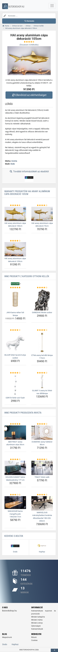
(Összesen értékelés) (29, 45)
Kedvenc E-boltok (13, 536)
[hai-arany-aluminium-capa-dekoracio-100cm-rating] (15, 205)
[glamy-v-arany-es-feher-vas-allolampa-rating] (42, 372)
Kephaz (15, 644)
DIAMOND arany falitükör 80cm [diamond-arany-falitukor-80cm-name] (42, 443)
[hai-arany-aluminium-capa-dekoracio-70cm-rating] (42, 205)
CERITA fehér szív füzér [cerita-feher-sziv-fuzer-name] (15, 398)
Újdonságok (36, 626)
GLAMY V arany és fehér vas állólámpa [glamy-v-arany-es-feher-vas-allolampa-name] (42, 391)
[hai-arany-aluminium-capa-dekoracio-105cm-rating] (15, 240)
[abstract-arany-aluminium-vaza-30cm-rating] (15, 424)
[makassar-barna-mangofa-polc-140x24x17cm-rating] (15, 494)
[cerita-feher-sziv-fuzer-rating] (15, 372)
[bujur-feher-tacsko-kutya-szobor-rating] (15, 330)
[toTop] (54, 650)
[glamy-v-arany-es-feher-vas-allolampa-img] (42, 381)
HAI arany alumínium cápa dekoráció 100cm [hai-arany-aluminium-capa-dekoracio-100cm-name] (15, 224)
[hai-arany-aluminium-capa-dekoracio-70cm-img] (42, 214)
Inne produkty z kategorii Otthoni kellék (26, 276)
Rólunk (34, 637)
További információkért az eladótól (29, 176)
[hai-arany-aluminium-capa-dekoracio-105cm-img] (15, 249)
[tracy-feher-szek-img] (42, 468)
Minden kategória (38, 617)
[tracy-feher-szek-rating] (42, 459)
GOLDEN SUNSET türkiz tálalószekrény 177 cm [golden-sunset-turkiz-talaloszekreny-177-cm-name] (15, 478)
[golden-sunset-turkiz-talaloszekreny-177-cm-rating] (15, 459)
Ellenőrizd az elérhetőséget (29, 95)
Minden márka (37, 620)
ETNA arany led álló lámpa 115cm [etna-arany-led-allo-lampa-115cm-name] (42, 356)
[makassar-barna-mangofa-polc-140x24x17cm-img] (15, 502)
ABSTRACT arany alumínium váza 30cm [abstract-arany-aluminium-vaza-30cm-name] (15, 443)
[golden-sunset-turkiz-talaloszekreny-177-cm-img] (15, 468)
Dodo (13, 164)
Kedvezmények (37, 629)
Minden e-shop (37, 623)
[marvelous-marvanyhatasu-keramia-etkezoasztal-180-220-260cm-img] (42, 503)
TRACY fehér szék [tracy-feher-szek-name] (42, 477)
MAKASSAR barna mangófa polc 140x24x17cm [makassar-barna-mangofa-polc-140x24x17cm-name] (15, 514)
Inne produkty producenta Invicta (22, 412)
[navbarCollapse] (52, 6)
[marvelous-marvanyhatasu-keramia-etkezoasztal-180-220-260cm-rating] (42, 494)
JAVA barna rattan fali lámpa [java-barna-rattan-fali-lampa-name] (15, 313)
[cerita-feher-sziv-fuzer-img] (15, 385)
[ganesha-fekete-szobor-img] (42, 300)
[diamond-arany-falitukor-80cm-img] (42, 432)
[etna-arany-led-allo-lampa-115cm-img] (42, 342)
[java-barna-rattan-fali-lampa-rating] (15, 287)
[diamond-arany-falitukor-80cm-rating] (42, 424)
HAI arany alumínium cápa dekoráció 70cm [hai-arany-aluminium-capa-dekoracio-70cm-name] (42, 224)
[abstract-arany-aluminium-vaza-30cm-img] (15, 432)
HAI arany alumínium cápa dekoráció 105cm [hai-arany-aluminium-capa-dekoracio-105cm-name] (15, 259)
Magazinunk (7, 637)
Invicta (14, 161)
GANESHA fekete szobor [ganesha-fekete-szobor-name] (42, 312)
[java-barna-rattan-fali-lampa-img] (15, 300)
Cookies (34, 640)
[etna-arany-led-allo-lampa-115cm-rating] (42, 330)
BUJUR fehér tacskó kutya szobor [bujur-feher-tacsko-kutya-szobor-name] (15, 356)
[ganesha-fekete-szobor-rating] (42, 287)
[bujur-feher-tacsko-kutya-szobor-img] (15, 342)
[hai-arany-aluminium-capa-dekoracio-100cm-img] (15, 214)
